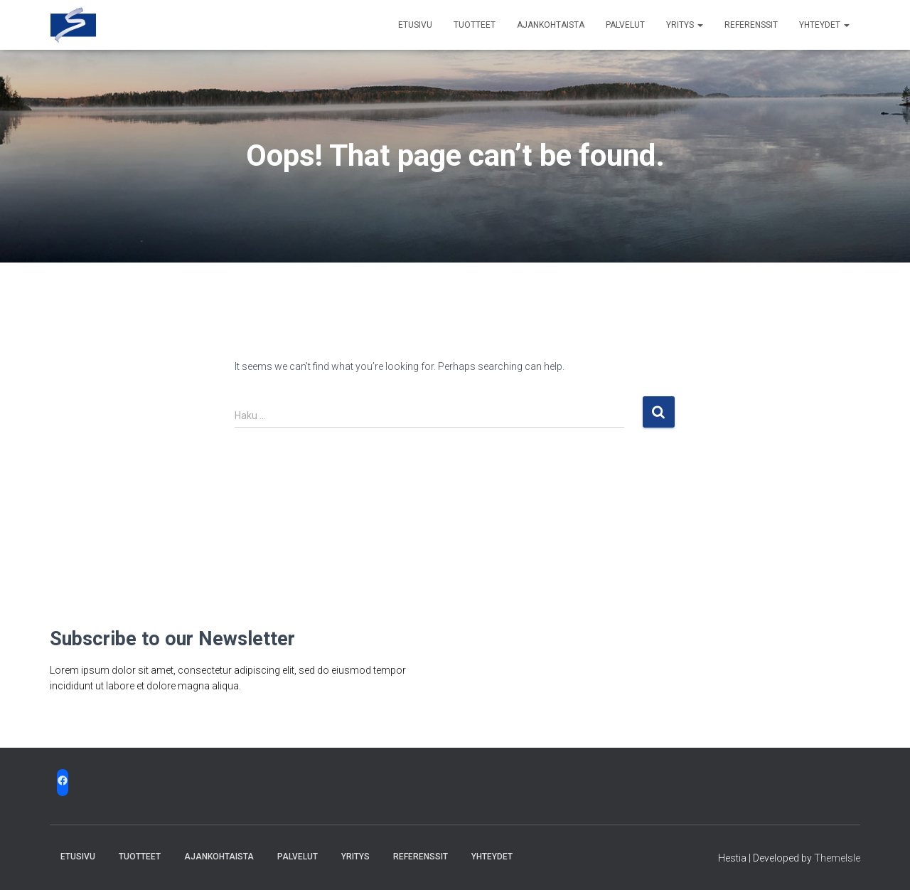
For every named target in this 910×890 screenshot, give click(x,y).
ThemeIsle (837, 858)
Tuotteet (475, 25)
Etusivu (415, 25)
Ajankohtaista (550, 25)
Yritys (684, 25)
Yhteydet (824, 25)
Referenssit (751, 25)
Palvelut (625, 25)
